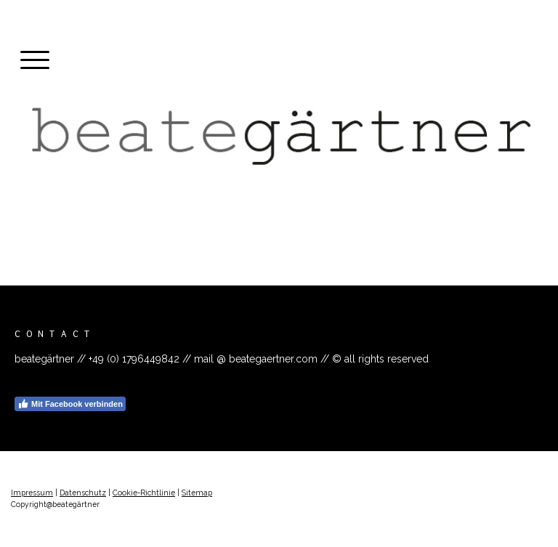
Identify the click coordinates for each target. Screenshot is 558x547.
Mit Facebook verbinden (70, 404)
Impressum (32, 492)
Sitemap (197, 492)
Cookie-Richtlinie (144, 492)
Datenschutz (83, 492)
